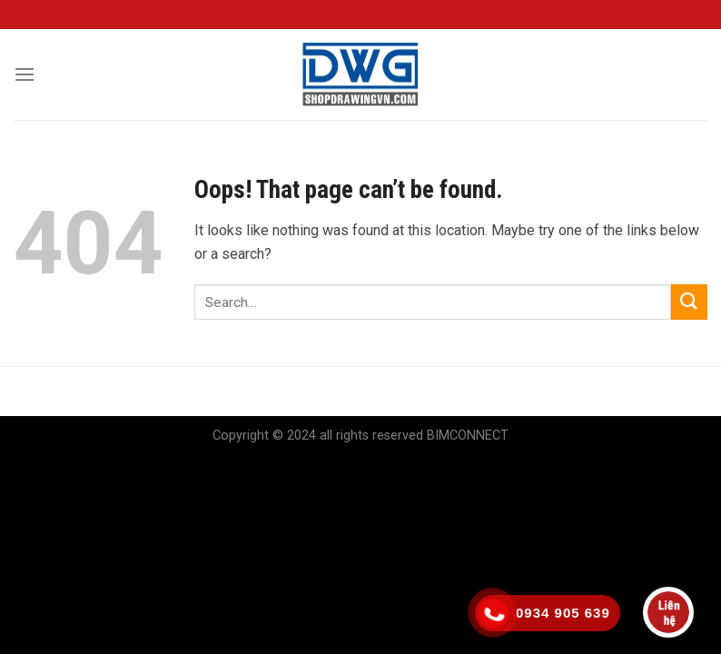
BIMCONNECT (468, 435)
